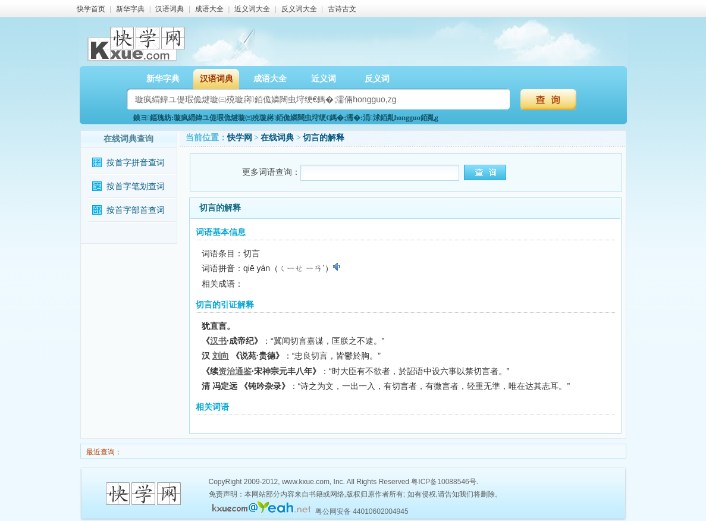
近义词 (323, 78)
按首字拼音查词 (135, 162)
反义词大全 (299, 9)
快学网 (239, 137)
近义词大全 (252, 9)
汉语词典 (169, 9)
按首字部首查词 (135, 210)
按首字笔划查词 (135, 186)
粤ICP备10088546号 (443, 482)
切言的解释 (323, 137)
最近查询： (103, 452)
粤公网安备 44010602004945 (362, 511)
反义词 (377, 78)
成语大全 (209, 9)
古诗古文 (342, 9)
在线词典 (277, 137)
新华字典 (130, 9)
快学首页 (91, 9)
